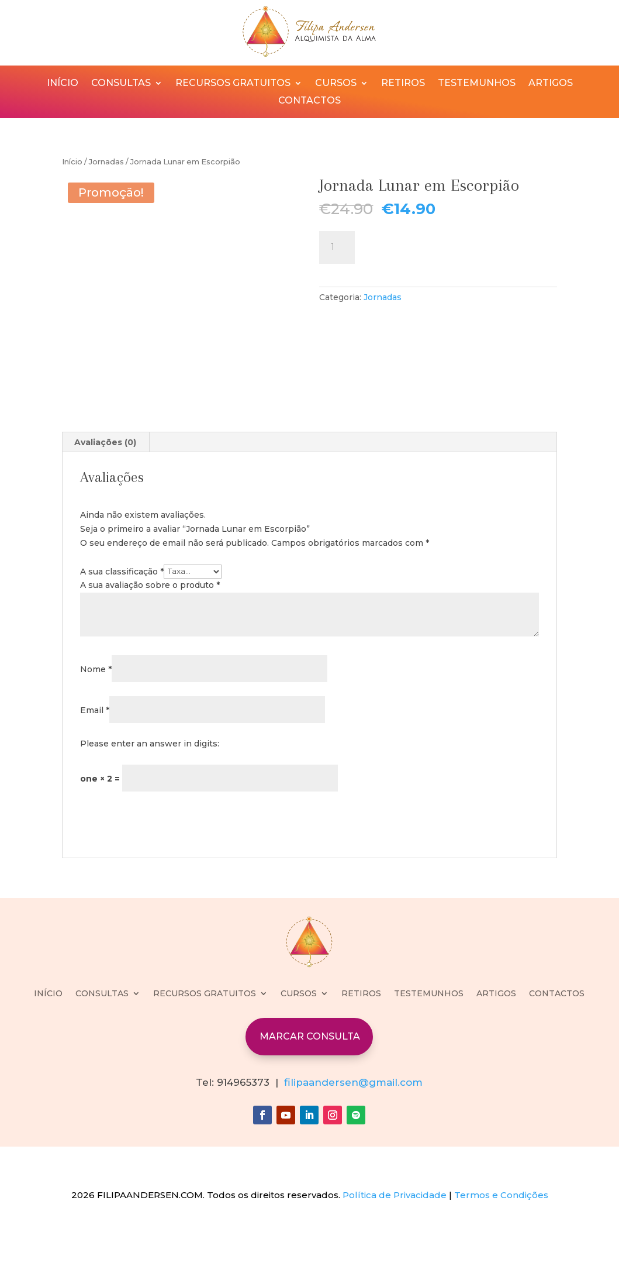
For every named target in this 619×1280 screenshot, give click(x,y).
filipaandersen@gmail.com (353, 1141)
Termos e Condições (501, 1254)
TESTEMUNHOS (477, 83)
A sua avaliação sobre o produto (150, 644)
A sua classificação (122, 630)
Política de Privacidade (395, 1254)
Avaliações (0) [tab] (105, 502)
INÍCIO (62, 83)
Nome (96, 728)
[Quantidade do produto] (336, 247)
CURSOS (336, 83)
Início (72, 161)
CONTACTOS (309, 101)
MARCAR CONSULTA (310, 1096)
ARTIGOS (550, 83)
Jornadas (106, 161)
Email (94, 769)
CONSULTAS (121, 83)
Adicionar (401, 245)
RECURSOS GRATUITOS (233, 83)
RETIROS (403, 83)
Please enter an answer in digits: (149, 802)
